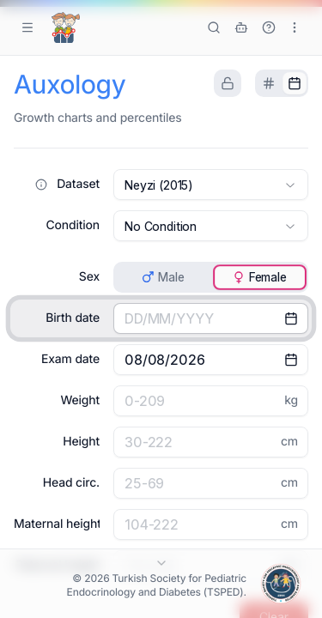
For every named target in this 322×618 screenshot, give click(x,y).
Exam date (70, 359)
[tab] (269, 83)
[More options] (295, 27)
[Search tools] (214, 27)
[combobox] (210, 184)
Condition (73, 225)
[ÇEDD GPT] (241, 27)
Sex (89, 277)
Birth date (73, 318)
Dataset (78, 184)
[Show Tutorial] (269, 27)
